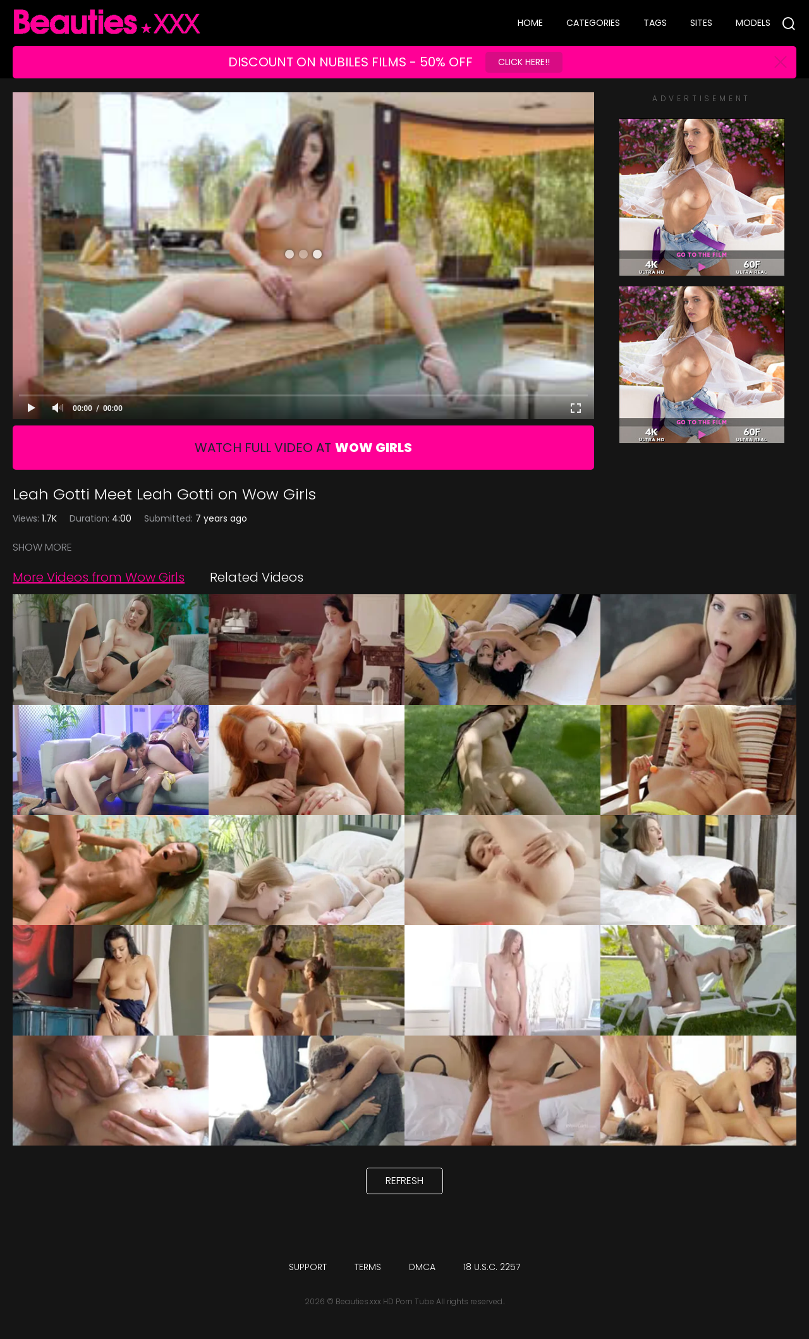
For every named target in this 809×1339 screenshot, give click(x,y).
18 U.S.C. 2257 (491, 1267)
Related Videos (256, 577)
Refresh (404, 1180)
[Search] (788, 23)
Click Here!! (524, 62)
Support (308, 1267)
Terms (368, 1267)
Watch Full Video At (303, 447)
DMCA (422, 1267)
